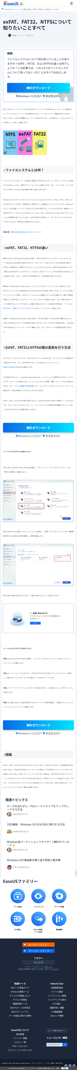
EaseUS (13, 3)
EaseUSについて (20, 1030)
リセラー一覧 (20, 1042)
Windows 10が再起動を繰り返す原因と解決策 (34, 860)
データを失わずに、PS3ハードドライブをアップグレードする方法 (38, 807)
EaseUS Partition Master (12, 367)
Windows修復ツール (20, 991)
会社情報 (20, 1034)
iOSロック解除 (57, 1015)
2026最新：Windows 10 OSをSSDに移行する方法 (36, 824)
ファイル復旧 (57, 991)
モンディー (21, 35)
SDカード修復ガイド (20, 987)
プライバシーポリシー (38, 1063)
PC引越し (57, 1003)
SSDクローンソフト (20, 1011)
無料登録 (38, 962)
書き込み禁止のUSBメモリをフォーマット (26, 232)
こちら (56, 969)
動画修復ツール (20, 1003)
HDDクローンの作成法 (20, 1007)
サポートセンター (20, 1046)
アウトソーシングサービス (20, 1050)
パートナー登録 (20, 1038)
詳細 (57, 1068)
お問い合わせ (59, 1063)
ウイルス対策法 (20, 999)
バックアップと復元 (57, 999)
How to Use (8, 9)
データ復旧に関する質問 (20, 1015)
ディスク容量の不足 (21, 386)
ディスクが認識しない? (20, 995)
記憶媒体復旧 (57, 987)
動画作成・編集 (57, 1007)
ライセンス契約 (50, 1063)
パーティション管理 (20, 9)
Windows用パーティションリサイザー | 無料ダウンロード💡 (38, 843)
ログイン (49, 966)
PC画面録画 (57, 1011)
